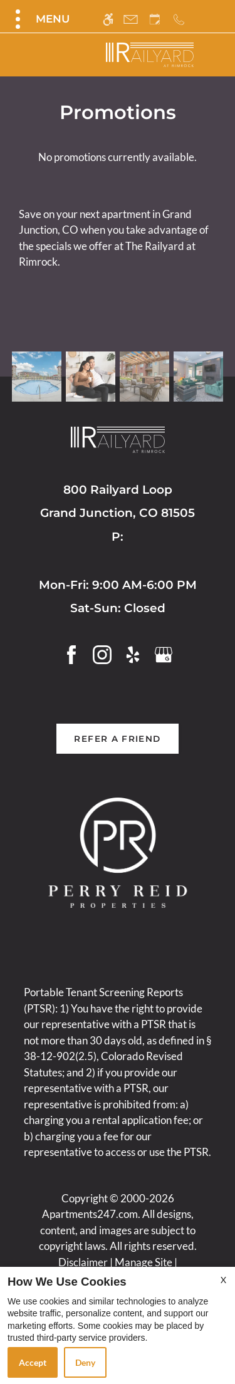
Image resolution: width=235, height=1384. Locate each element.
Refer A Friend (117, 739)
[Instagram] (102, 653)
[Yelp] (132, 653)
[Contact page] (130, 19)
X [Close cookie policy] (223, 1279)
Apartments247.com (90, 1213)
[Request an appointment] (154, 19)
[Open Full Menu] (41, 19)
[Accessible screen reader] (108, 19)
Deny (85, 1362)
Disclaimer (83, 1262)
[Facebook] (71, 653)
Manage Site (143, 1262)
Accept (32, 1362)
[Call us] (179, 19)
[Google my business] (163, 653)
